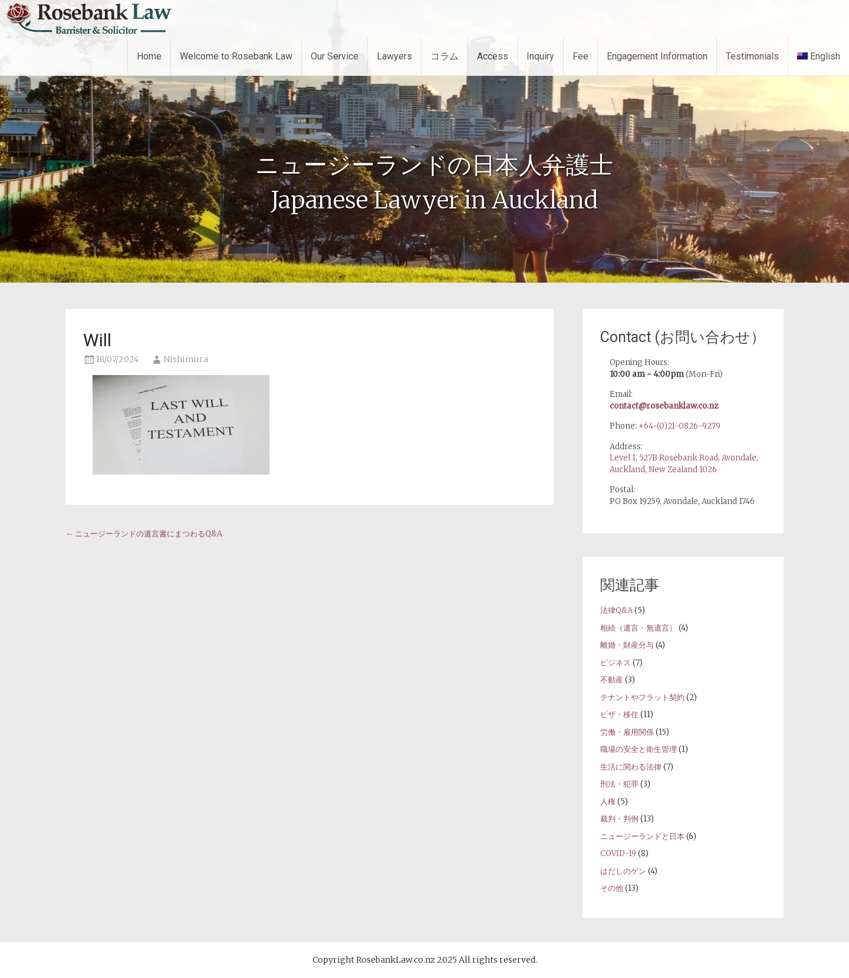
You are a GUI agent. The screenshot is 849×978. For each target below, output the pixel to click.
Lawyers (394, 56)
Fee (580, 56)
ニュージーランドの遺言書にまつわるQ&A (143, 534)
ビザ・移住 (619, 715)
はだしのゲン (623, 871)
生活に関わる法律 (631, 767)
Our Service (334, 56)
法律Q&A (616, 610)
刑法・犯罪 (619, 784)
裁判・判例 (619, 819)
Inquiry (540, 56)
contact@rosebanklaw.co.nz (664, 406)
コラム (444, 56)
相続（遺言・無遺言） (638, 628)
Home (149, 56)
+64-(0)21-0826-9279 (679, 426)
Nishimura (185, 359)
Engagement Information (657, 56)
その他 (611, 888)
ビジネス (615, 663)
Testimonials (752, 56)
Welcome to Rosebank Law (236, 56)
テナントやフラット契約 (642, 697)
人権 (608, 802)
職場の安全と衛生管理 (638, 749)
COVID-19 (618, 853)
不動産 (611, 680)
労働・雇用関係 (627, 732)
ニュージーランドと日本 (642, 836)
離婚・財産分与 (627, 645)
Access (492, 56)
